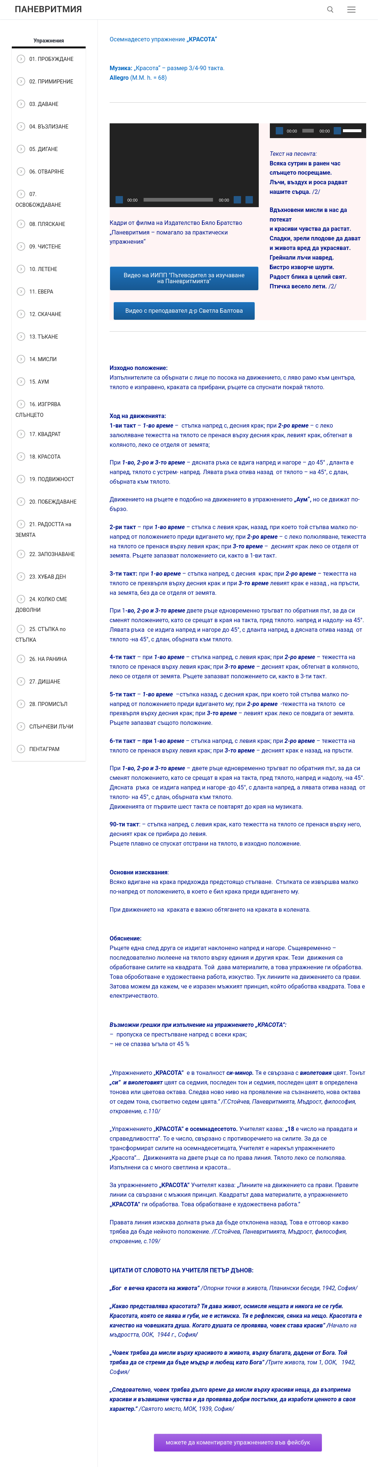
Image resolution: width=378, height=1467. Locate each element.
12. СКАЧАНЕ (38, 314)
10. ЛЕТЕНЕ (36, 269)
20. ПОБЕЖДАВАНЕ (46, 502)
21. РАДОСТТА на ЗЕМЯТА (43, 528)
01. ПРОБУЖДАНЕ (44, 59)
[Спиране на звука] (237, 199)
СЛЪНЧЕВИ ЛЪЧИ (44, 727)
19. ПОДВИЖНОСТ (45, 479)
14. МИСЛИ (36, 359)
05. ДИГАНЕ (37, 149)
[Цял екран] (249, 199)
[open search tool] (330, 9)
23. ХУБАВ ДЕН (41, 577)
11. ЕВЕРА (34, 292)
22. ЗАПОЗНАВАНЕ (45, 554)
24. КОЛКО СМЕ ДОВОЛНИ (41, 603)
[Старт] (119, 199)
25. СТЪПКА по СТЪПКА (41, 633)
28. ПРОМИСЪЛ (42, 704)
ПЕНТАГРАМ (37, 749)
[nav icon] (351, 9)
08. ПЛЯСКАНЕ (40, 224)
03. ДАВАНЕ (37, 104)
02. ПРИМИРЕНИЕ (44, 82)
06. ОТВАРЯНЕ (40, 172)
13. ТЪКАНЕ (37, 337)
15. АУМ (32, 382)
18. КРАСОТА (38, 457)
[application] (184, 165)
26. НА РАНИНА (41, 659)
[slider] (308, 131)
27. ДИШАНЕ (38, 682)
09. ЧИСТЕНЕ (38, 247)
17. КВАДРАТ (38, 434)
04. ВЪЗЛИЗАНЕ (42, 127)
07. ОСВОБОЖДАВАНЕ (38, 198)
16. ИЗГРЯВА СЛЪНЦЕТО (38, 408)
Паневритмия (48, 9)
